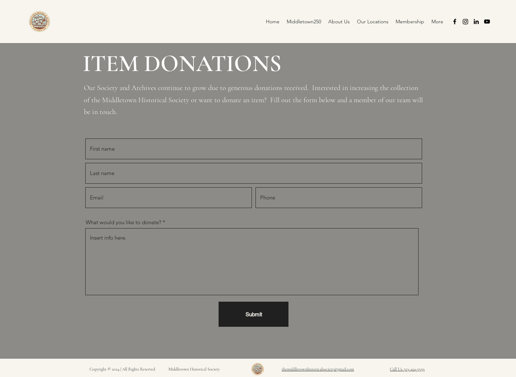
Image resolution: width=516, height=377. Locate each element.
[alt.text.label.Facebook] (454, 21)
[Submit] (253, 314)
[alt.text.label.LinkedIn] (476, 21)
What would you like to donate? (123, 222)
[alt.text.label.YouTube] (487, 21)
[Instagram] (465, 21)
